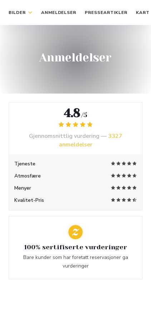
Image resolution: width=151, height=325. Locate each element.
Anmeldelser (59, 12)
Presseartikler (106, 12)
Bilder (21, 12)
